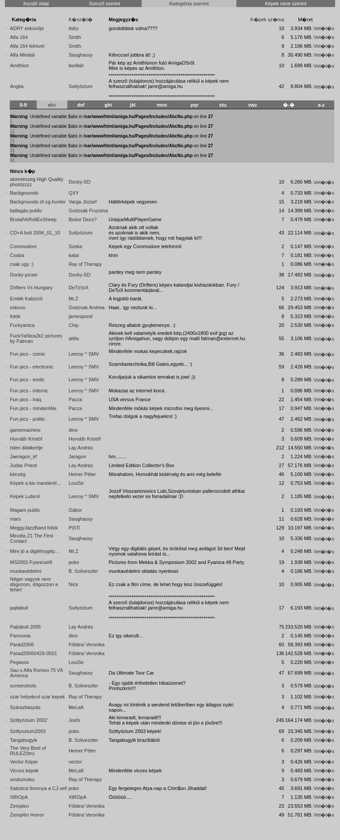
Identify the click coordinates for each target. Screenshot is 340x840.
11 (12, 131)
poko (74, 562)
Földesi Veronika (86, 644)
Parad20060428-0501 (33, 653)
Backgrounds (24, 193)
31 (12, 150)
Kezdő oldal (36, 3)
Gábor (75, 510)
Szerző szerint (104, 3)
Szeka (75, 246)
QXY (74, 193)
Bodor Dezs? (83, 219)
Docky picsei (23, 274)
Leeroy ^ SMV (84, 354)
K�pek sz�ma (267, 19)
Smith (75, 37)
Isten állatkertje (26, 447)
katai (74, 255)
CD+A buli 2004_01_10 (35, 232)
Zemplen (19, 806)
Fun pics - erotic (27, 379)
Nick (73, 584)
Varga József (83, 201)
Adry (74, 28)
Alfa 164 (18, 37)
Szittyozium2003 (28, 731)
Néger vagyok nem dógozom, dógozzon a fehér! (34, 584)
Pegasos (19, 662)
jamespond (81, 316)
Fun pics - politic (27, 419)
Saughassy (81, 55)
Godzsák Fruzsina (88, 210)
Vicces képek (24, 770)
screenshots (23, 685)
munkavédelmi (25, 571)
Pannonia (20, 635)
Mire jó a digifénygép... (34, 551)
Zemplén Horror (27, 814)
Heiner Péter (82, 474)
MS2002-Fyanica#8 (31, 562)
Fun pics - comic (27, 354)
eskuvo (17, 307)
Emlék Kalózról (26, 298)
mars (15, 519)
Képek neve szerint (285, 3)
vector (75, 761)
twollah (76, 65)
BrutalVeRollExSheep (33, 219)
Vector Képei (23, 761)
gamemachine (25, 430)
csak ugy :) (21, 264)
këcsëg (17, 474)
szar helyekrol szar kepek (37, 696)
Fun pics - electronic (31, 366)
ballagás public (26, 210)
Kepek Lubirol (24, 496)
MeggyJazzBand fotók (34, 527)
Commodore (23, 246)
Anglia (16, 86)
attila (74, 338)
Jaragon (77, 456)
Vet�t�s (323, 28)
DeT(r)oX (79, 287)
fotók (15, 316)
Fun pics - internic (29, 390)
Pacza (75, 399)
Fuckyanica (22, 325)
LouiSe (76, 483)
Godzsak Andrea (86, 307)
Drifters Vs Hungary (31, 287)
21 (12, 140)
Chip (74, 325)
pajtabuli (19, 607)
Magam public (25, 510)
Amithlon (19, 65)
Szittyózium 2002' (29, 720)
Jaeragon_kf (23, 456)
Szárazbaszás (25, 707)
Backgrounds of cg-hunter (38, 201)
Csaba (17, 255)
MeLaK (76, 707)
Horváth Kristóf (26, 438)
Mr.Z (73, 298)
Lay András (81, 447)
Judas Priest (23, 465)
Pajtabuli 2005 (25, 626)
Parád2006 (22, 644)
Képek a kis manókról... (35, 483)
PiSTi (74, 527)
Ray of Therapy (85, 264)
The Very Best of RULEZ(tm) (28, 750)
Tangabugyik (23, 740)
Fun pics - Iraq (25, 399)
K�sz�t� (81, 19)
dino (73, 430)
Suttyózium (81, 86)
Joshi (74, 720)
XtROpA (18, 797)
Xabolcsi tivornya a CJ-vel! (38, 788)
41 (12, 160)
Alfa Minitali (22, 55)
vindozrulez (22, 779)
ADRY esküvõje (27, 28)
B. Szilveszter (83, 571)
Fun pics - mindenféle (33, 408)
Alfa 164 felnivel (27, 46)
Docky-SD (80, 181)
